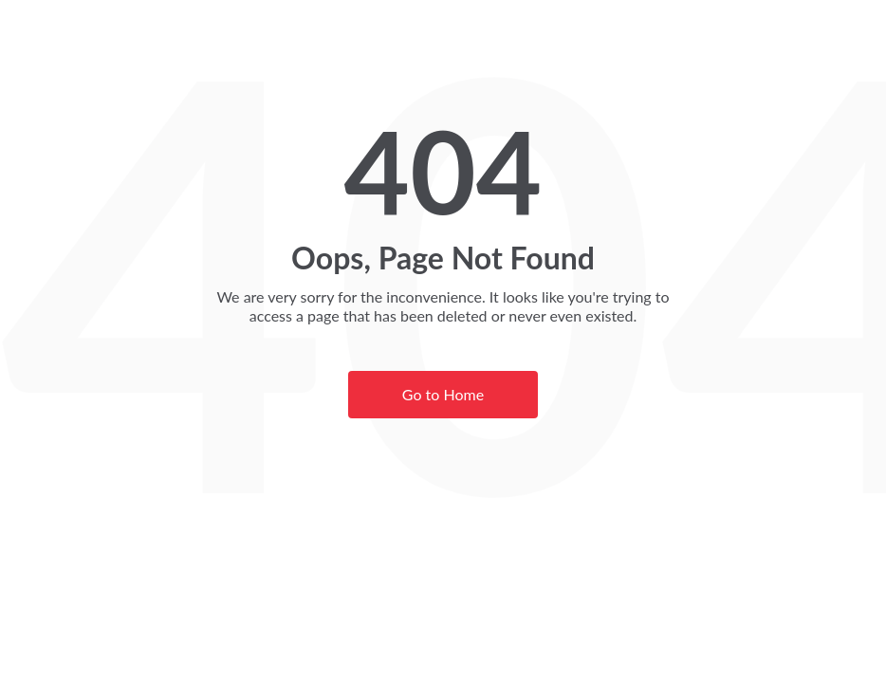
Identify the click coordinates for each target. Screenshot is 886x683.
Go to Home (443, 394)
